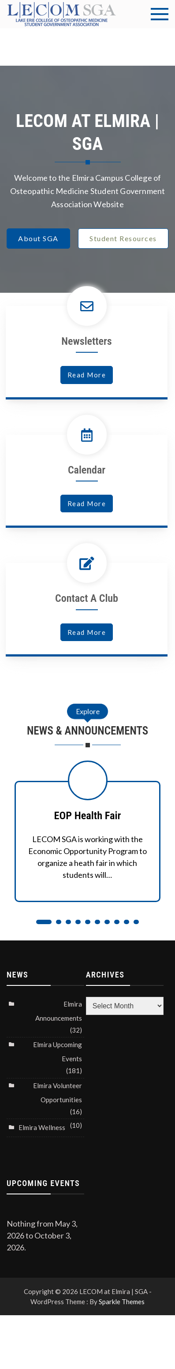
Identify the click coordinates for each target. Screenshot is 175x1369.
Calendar (86, 470)
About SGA (38, 238)
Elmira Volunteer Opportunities (57, 1093)
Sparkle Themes (122, 1302)
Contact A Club (86, 598)
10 (136, 922)
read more (86, 375)
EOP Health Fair (87, 815)
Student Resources (123, 238)
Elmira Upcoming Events (57, 1052)
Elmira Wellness (42, 1127)
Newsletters (86, 341)
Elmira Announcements (58, 1011)
